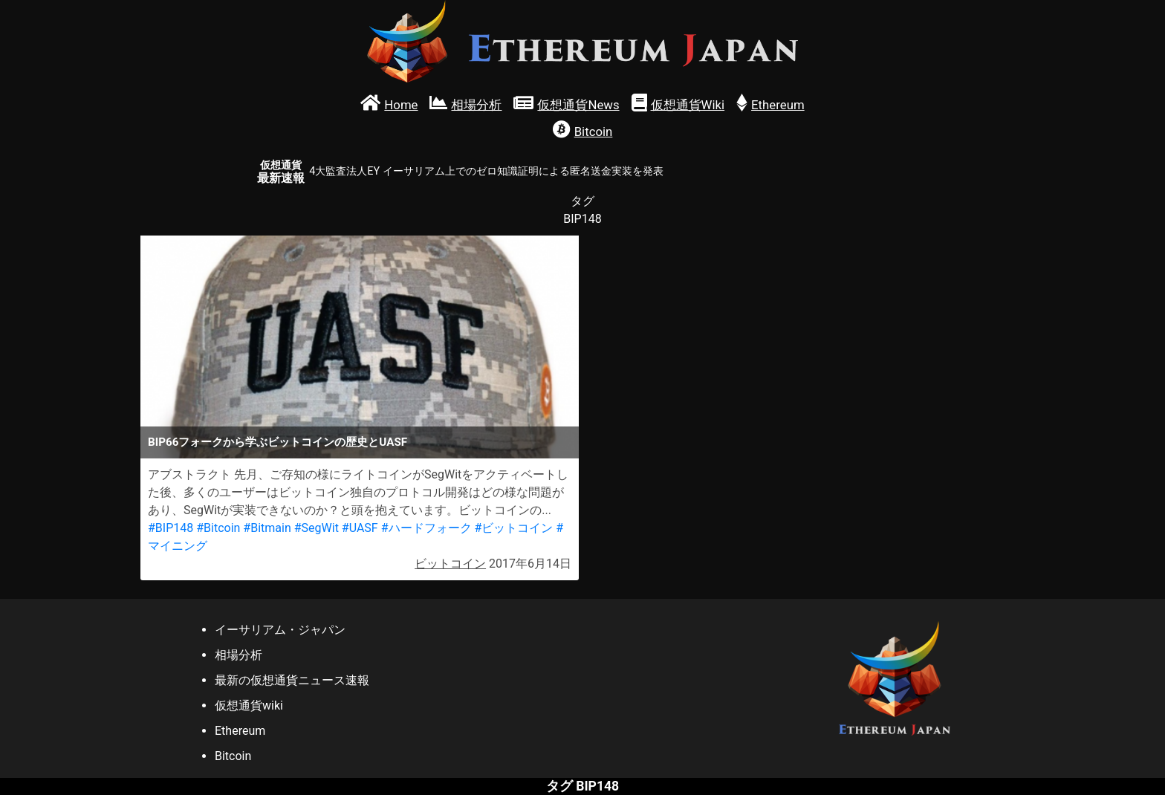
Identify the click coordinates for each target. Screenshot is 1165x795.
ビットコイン (450, 563)
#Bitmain (267, 528)
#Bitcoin (218, 528)
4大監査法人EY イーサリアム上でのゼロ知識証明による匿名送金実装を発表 (486, 171)
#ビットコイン (513, 528)
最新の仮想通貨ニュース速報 (292, 680)
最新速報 (281, 172)
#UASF (360, 528)
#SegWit (316, 528)
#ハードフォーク (426, 528)
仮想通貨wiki (249, 705)
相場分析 (238, 655)
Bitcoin (233, 756)
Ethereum (240, 731)
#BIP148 (170, 528)
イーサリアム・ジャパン (280, 630)
